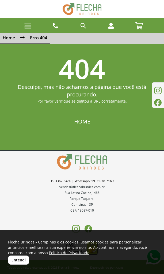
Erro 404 (38, 38)
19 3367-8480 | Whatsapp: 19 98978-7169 (82, 181)
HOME (82, 121)
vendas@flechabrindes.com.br (82, 187)
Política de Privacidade (69, 252)
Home (9, 38)
